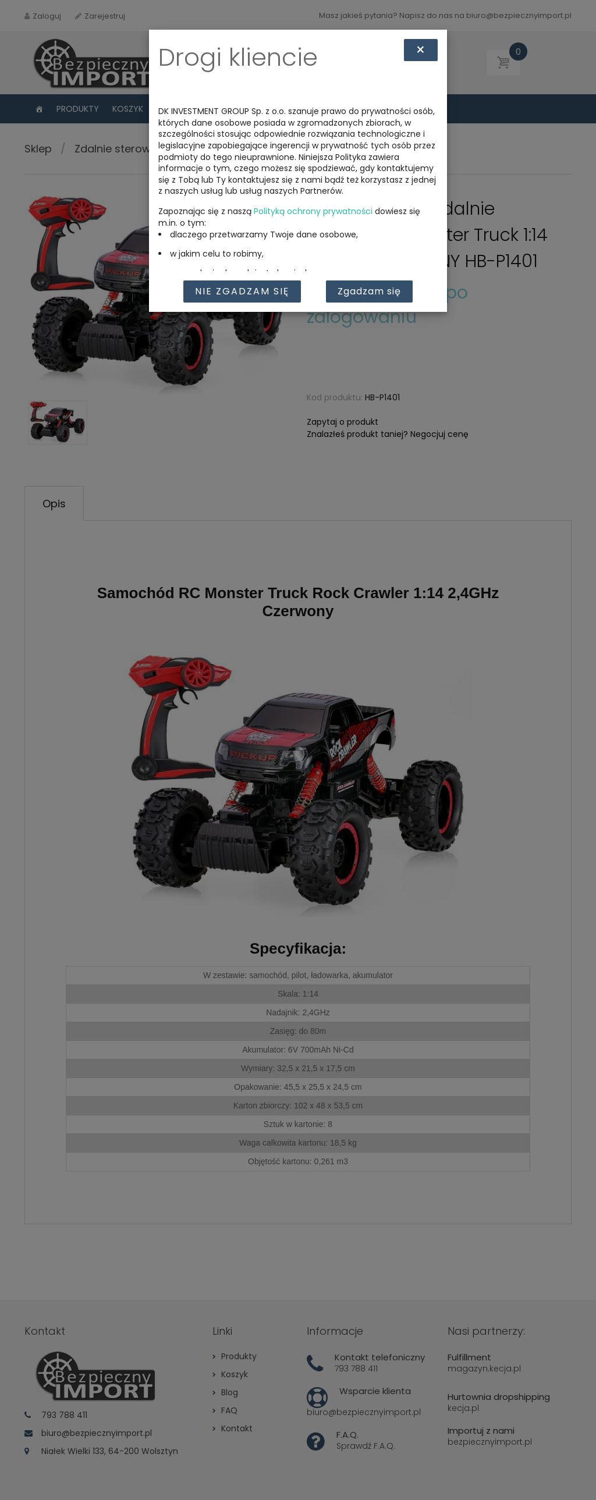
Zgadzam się (369, 291)
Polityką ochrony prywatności (313, 211)
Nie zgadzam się (242, 291)
